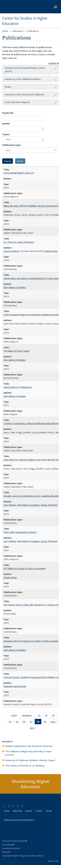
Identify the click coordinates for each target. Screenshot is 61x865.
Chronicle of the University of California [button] (24, 94)
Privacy (6, 852)
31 (40, 716)
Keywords (8, 112)
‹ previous (27, 716)
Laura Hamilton (11, 251)
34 (11, 722)
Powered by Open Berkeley (14, 841)
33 (54, 716)
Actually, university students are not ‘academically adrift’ (32, 495)
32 (47, 716)
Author (6, 123)
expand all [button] (54, 63)
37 (32, 722)
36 (25, 722)
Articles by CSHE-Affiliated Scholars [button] (23, 79)
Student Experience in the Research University (29, 746)
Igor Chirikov (10, 504)
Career (48, 810)
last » (33, 728)
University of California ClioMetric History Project (30, 760)
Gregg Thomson (49, 504)
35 (18, 722)
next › (54, 722)
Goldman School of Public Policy (19, 819)
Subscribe (17, 810)
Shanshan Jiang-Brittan (15, 686)
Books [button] (8, 86)
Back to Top (53, 861)
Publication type (11, 144)
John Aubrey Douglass (15, 287)
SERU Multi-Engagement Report (20, 532)
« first (15, 716)
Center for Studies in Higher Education (25, 21)
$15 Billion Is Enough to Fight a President (25, 568)
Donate (28, 810)
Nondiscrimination (11, 848)
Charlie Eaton (51, 251)
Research (7, 741)
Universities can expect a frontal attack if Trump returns (32, 278)
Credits (38, 810)
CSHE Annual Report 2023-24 (19, 172)
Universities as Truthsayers (18, 387)
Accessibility (8, 844)
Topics (6, 134)
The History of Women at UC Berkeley (25, 765)
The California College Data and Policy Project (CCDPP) (28, 753)
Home (5, 31)
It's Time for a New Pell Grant (19, 242)
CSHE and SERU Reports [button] (17, 102)
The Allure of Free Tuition (16, 350)
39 (46, 722)
